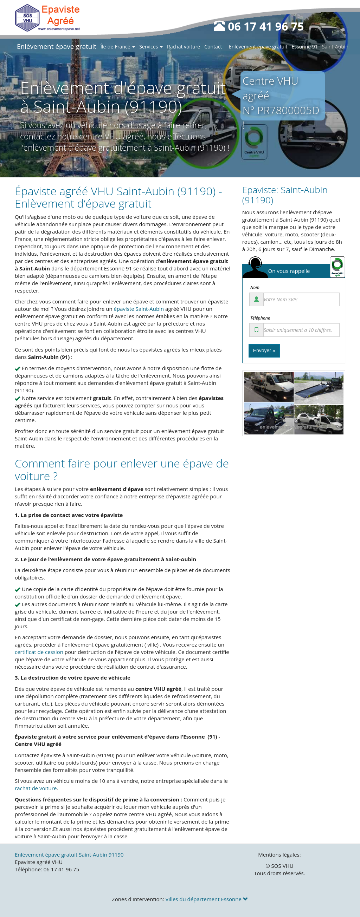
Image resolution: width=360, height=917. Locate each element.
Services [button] (151, 46)
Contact (213, 46)
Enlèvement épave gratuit (56, 46)
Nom (254, 287)
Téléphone (260, 318)
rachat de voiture (36, 788)
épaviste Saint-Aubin (139, 308)
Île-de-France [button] (118, 46)
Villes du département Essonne (207, 899)
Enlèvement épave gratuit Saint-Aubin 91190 (69, 854)
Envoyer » (264, 350)
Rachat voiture (183, 46)
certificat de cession (39, 651)
